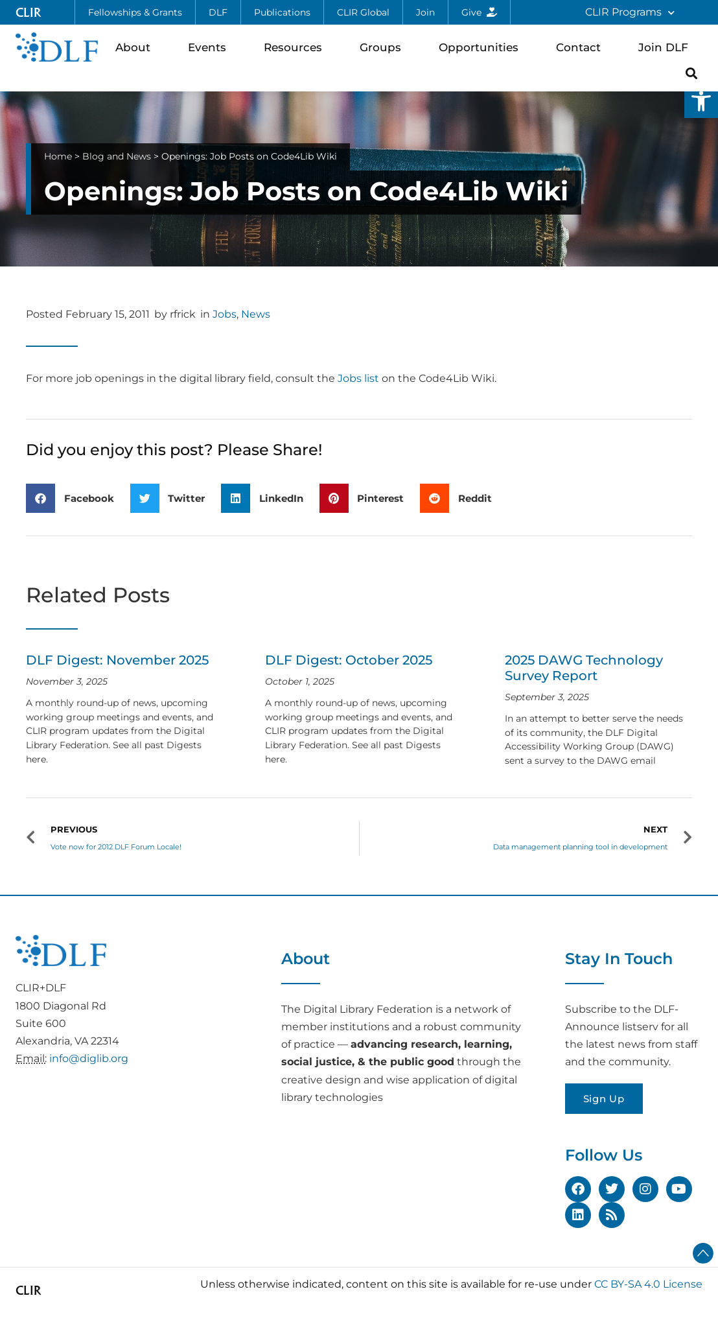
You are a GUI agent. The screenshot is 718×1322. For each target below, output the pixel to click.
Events (210, 47)
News (255, 314)
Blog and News (116, 156)
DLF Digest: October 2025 (348, 660)
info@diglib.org (88, 1058)
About (136, 47)
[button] (701, 101)
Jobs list (358, 378)
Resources (296, 47)
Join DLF (666, 47)
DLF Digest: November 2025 (117, 660)
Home (58, 156)
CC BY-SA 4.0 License (648, 1284)
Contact (581, 47)
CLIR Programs (630, 13)
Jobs (225, 314)
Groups (384, 47)
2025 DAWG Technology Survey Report (584, 667)
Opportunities (482, 47)
